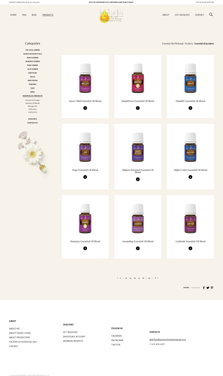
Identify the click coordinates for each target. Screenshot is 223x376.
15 (139, 278)
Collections (33, 109)
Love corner (32, 69)
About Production (19, 337)
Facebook (116, 336)
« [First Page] (117, 278)
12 (126, 278)
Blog (34, 15)
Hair (33, 88)
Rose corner (32, 65)
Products (48, 15)
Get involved (182, 15)
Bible (32, 92)
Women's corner (32, 61)
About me (14, 328)
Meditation (33, 80)
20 (149, 278)
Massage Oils (32, 106)
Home (13, 15)
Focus (32, 77)
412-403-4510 (24, 2)
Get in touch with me (205, 2)
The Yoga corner (32, 50)
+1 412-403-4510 (157, 344)
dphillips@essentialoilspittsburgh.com (167, 339)
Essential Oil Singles (32, 100)
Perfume (32, 84)
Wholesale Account (74, 336)
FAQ (24, 15)
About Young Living (20, 333)
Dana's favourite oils (32, 54)
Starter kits (32, 123)
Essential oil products (33, 96)
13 (130, 278)
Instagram (117, 340)
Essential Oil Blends (33, 103)
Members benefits (73, 341)
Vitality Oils (32, 112)
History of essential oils (23, 342)
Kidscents (32, 119)
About (165, 15)
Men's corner (32, 58)
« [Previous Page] (120, 278)
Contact (199, 15)
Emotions (32, 73)
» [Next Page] (155, 278)
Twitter (115, 345)
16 (143, 278)
